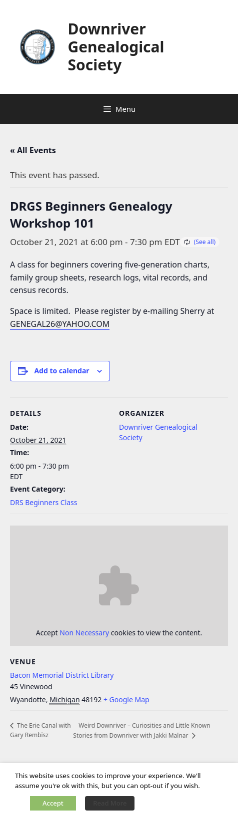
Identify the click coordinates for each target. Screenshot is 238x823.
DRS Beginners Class (44, 502)
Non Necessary (84, 632)
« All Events (33, 150)
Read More (109, 803)
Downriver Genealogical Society (116, 46)
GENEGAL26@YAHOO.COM (60, 323)
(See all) (205, 242)
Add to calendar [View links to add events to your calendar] (61, 370)
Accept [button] (53, 803)
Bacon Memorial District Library (62, 675)
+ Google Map (127, 699)
